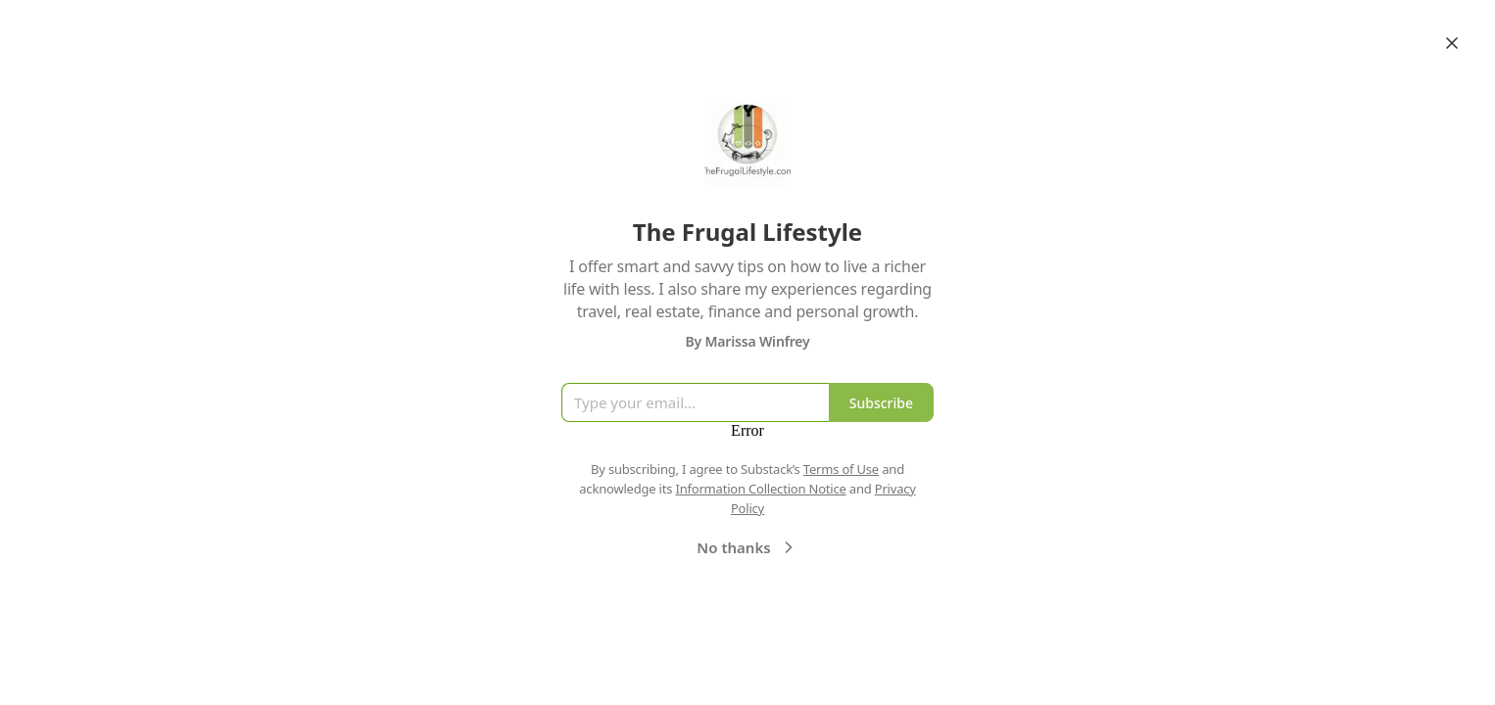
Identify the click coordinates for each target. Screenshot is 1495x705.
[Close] (1451, 43)
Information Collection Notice (760, 488)
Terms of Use (841, 469)
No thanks (747, 547)
